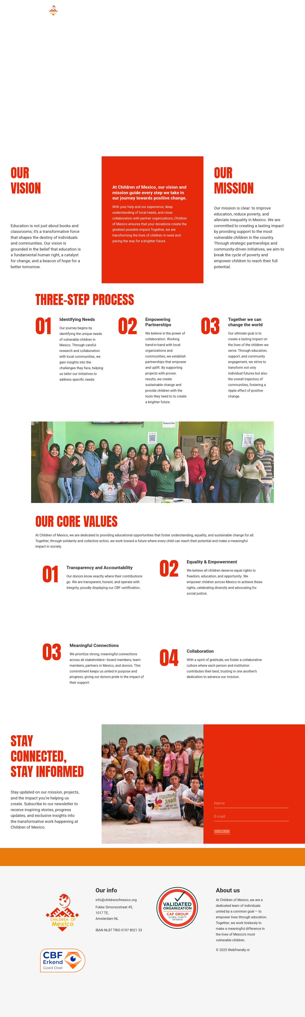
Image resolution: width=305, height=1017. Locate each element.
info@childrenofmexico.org (116, 900)
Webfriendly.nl (238, 950)
